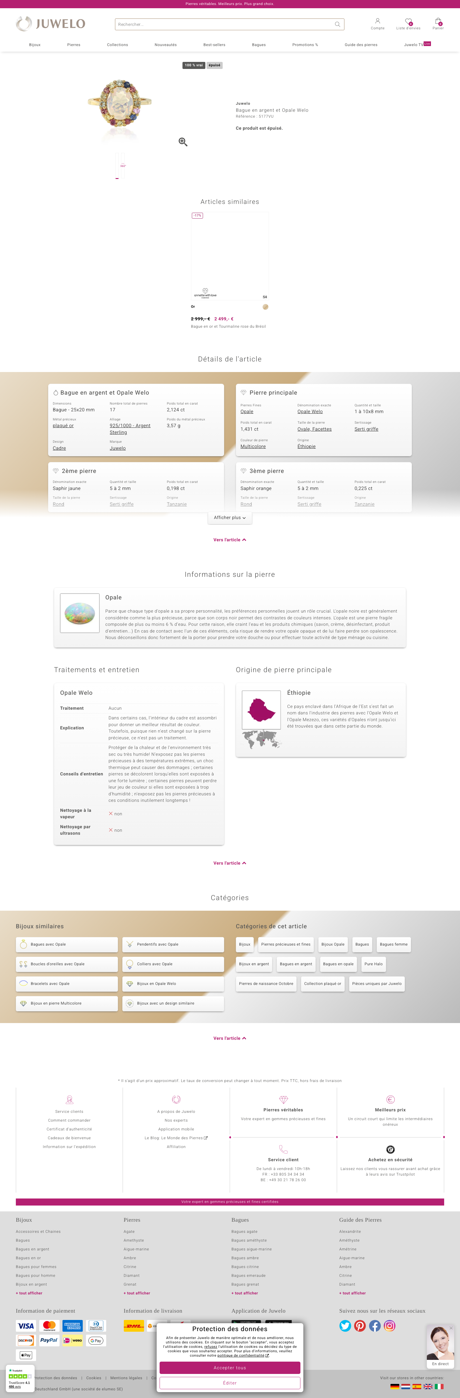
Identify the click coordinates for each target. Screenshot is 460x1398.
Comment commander (69, 1120)
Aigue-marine (136, 1249)
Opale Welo (310, 411)
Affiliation (176, 1147)
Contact (158, 1378)
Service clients (69, 1112)
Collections (117, 45)
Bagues (259, 45)
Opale (247, 411)
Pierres (73, 45)
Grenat (130, 1284)
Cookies (93, 1378)
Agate (129, 1232)
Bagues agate (244, 1232)
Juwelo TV (417, 44)
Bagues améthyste (249, 1240)
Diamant (132, 1276)
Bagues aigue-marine (251, 1249)
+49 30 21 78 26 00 (287, 1180)
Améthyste (349, 1240)
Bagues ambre (245, 1258)
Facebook (375, 1326)
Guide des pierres (361, 45)
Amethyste (134, 1240)
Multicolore (253, 446)
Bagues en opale (338, 964)
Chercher (338, 24)
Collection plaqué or (322, 984)
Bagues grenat (245, 1284)
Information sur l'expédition (69, 1147)
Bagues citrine (245, 1267)
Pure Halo (374, 964)
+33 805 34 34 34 (288, 1174)
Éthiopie (306, 446)
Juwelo (118, 448)
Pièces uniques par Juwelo (377, 984)
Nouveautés (166, 45)
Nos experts (176, 1120)
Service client (283, 1160)
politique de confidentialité (240, 1355)
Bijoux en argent (254, 964)
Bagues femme (394, 944)
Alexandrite (350, 1232)
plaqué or (63, 425)
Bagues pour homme (35, 1276)
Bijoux (34, 45)
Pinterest (360, 1326)
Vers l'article (227, 540)
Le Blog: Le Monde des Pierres (174, 1138)
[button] (377, 25)
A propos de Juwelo (176, 1112)
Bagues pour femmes (36, 1267)
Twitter (345, 1326)
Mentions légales (126, 1378)
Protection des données (55, 1378)
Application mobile (176, 1129)
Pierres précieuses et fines (286, 944)
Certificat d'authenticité (69, 1129)
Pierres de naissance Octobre (266, 984)
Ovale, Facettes (314, 429)
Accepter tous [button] (230, 1368)
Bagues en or (28, 1258)
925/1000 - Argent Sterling (130, 429)
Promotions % (305, 45)
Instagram (389, 1326)
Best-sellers (214, 45)
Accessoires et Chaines (38, 1232)
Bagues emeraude (248, 1276)
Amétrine (348, 1249)
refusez (210, 1347)
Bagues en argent (296, 964)
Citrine (130, 1267)
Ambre (130, 1258)
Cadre (59, 448)
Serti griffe (366, 429)
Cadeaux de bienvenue (69, 1138)
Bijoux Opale (333, 944)
